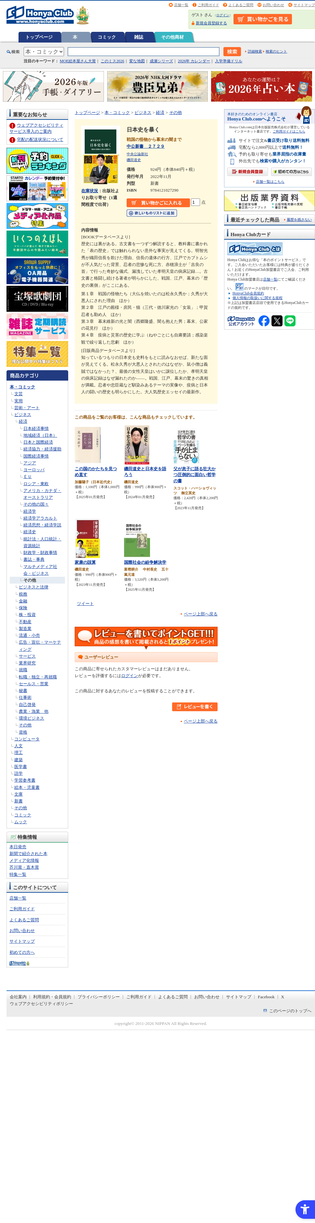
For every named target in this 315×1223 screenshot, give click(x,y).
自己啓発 (27, 704)
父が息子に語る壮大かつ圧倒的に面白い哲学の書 (194, 474)
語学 (18, 773)
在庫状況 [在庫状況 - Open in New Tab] (89, 190)
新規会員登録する (211, 23)
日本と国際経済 (38, 442)
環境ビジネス (31, 718)
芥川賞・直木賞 (24, 867)
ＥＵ (27, 476)
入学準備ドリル (228, 61)
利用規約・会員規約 (52, 996)
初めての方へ (22, 952)
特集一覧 (17, 874)
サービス (27, 656)
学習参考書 (24, 780)
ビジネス (22, 414)
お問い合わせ (273, 5)
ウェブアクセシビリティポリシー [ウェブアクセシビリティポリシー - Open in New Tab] (41, 1003)
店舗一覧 (181, 5)
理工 (18, 752)
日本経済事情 (36, 428)
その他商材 (172, 37)
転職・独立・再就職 (38, 677)
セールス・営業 (33, 683)
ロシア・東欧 (36, 483)
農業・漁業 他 (33, 711)
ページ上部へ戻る (201, 614)
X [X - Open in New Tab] (282, 996)
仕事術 (25, 697)
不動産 (25, 621)
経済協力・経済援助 (42, 449)
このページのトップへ (290, 1010)
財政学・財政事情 (40, 552)
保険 (23, 607)
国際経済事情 (36, 456)
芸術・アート (27, 407)
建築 (18, 759)
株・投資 (27, 614)
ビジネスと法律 (33, 587)
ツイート (85, 603)
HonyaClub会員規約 (248, 293)
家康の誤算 (85, 562)
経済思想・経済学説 (42, 525)
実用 (18, 400)
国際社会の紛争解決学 (145, 562)
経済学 (29, 511)
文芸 (18, 393)
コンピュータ (27, 739)
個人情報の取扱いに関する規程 (258, 298)
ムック (20, 821)
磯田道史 (134, 160)
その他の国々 (36, 504)
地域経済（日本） (40, 435)
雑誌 (138, 37)
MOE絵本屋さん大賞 (78, 61)
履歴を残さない (299, 219)
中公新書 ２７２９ (146, 146)
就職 (23, 669)
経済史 (29, 531)
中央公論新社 (137, 154)
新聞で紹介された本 (28, 853)
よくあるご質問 (240, 5)
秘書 (23, 690)
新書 (18, 801)
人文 (18, 745)
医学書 (20, 766)
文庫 (18, 794)
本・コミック (22, 387)
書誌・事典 (33, 559)
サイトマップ (304, 5)
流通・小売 (29, 635)
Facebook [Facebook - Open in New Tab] (266, 996)
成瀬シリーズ (161, 61)
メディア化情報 (24, 860)
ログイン (222, 15)
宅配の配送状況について (40, 139)
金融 (23, 601)
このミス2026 (112, 61)
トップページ (39, 37)
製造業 (25, 628)
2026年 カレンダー (194, 61)
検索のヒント (276, 51)
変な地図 (137, 61)
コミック (107, 37)
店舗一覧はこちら (270, 181)
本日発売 (17, 846)
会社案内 (18, 996)
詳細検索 (255, 51)
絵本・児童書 (27, 787)
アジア (29, 462)
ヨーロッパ (33, 469)
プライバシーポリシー (99, 996)
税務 (23, 594)
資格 (23, 732)
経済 (23, 421)
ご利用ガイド (208, 5)
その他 (29, 580)
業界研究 (27, 663)
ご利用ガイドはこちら (289, 131)
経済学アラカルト (40, 518)
